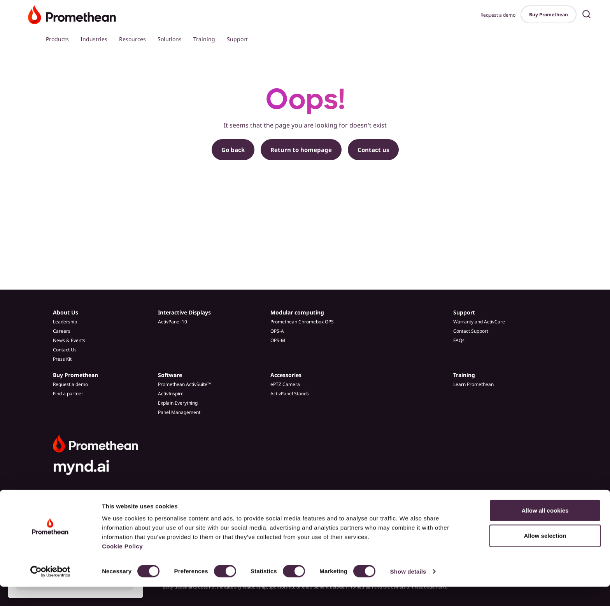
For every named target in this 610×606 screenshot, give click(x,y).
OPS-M (277, 340)
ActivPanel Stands (289, 393)
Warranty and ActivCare (479, 321)
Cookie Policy (122, 565)
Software (170, 375)
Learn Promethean (473, 384)
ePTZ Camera (285, 384)
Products (57, 39)
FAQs (459, 340)
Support (237, 39)
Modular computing (297, 312)
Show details (408, 590)
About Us (65, 312)
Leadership (65, 321)
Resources (132, 39)
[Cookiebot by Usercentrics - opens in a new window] (50, 591)
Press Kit (62, 359)
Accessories (285, 375)
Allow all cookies (545, 529)
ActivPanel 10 (172, 321)
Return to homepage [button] (301, 150)
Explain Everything (178, 403)
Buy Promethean (548, 14)
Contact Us (65, 349)
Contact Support (470, 331)
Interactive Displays (184, 312)
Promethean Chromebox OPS (302, 321)
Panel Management (179, 412)
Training (204, 39)
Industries (94, 39)
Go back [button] (233, 150)
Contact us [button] (373, 150)
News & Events (69, 340)
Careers (61, 331)
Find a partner (68, 393)
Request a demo (497, 15)
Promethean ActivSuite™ (184, 384)
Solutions (170, 39)
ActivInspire (171, 393)
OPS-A (277, 331)
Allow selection (545, 555)
